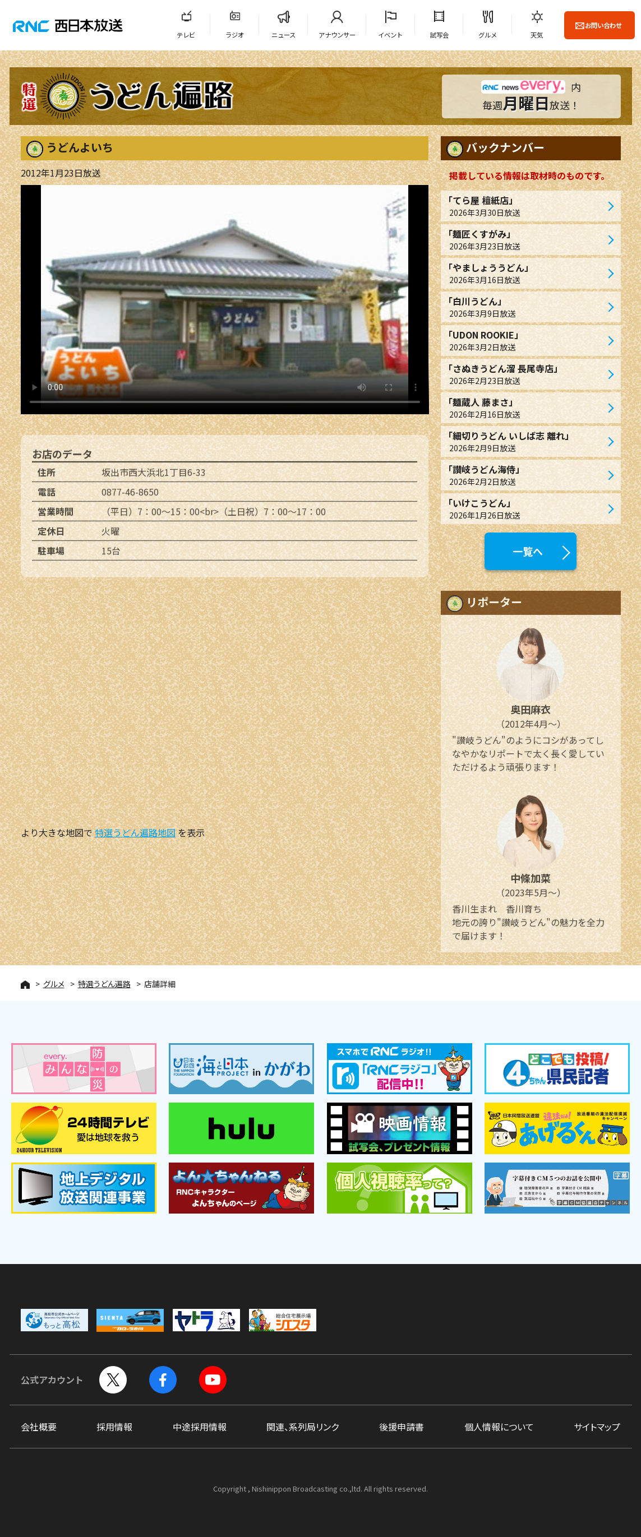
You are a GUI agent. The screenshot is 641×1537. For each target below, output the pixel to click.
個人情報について (499, 1426)
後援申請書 (401, 1426)
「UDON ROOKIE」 (525, 340)
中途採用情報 (200, 1426)
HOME (25, 984)
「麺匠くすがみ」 (525, 239)
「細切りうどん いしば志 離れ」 (525, 441)
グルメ (487, 34)
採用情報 (114, 1426)
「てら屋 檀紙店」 (525, 206)
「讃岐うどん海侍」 (525, 475)
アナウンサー (337, 34)
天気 (537, 34)
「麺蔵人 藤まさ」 (525, 407)
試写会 (439, 34)
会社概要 (39, 1426)
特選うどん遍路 (104, 983)
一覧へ (528, 551)
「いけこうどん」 (525, 508)
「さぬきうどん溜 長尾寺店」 (525, 374)
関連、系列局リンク (302, 1426)
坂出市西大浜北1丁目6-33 (154, 480)
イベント (390, 34)
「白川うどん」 (525, 307)
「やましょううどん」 (525, 273)
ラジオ (234, 34)
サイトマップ (597, 1426)
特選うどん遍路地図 (135, 832)
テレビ (186, 34)
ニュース (283, 34)
